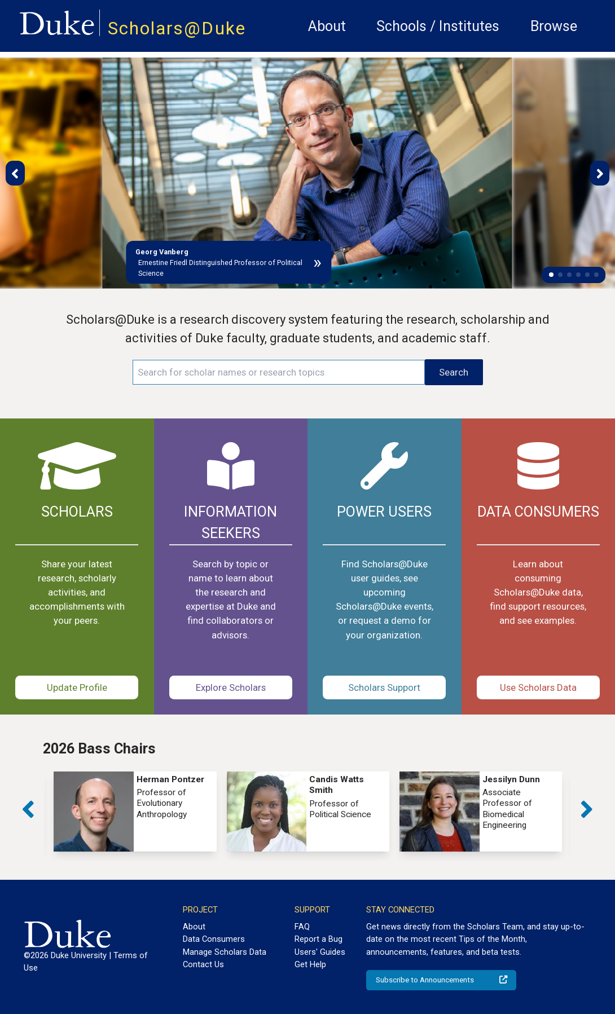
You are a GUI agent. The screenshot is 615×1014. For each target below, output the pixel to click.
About (327, 26)
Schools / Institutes (437, 26)
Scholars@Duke (177, 28)
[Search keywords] (279, 372)
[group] (135, 811)
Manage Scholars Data (224, 952)
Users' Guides (320, 952)
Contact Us (203, 964)
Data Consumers (214, 939)
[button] (551, 274)
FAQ (302, 927)
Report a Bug (318, 939)
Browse (553, 26)
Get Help (310, 964)
